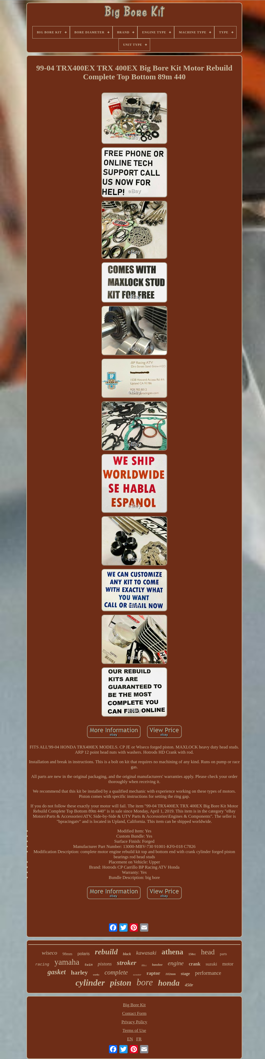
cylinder (90, 982)
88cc (144, 965)
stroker (126, 963)
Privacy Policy (134, 1021)
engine (175, 963)
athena (172, 952)
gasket (56, 972)
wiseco (49, 952)
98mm (67, 954)
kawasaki (146, 953)
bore (145, 982)
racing (42, 964)
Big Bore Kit (134, 1004)
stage (185, 973)
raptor (153, 973)
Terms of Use (134, 1030)
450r (189, 985)
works (96, 974)
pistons (105, 964)
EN (130, 1039)
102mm (170, 974)
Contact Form (134, 1013)
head (208, 952)
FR (139, 1039)
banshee (157, 965)
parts (223, 954)
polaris (83, 954)
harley (79, 972)
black (127, 954)
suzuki (211, 964)
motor (227, 964)
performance (208, 973)
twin (89, 965)
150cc (192, 954)
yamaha (66, 962)
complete (116, 972)
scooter (137, 974)
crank (194, 964)
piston (120, 982)
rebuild (106, 951)
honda (169, 982)
